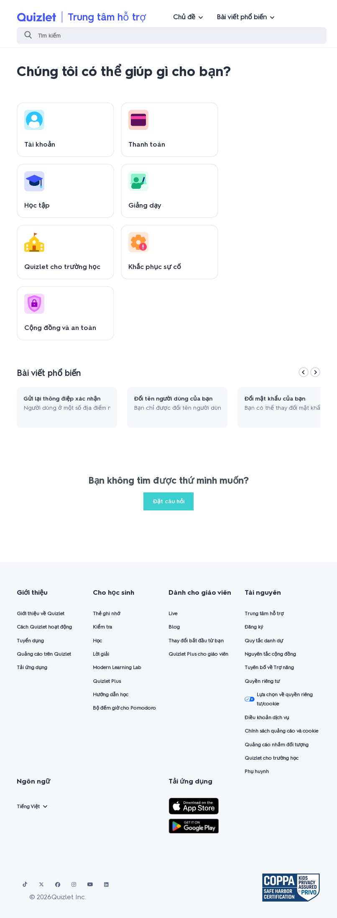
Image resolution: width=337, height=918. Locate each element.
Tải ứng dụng (32, 667)
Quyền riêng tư (262, 681)
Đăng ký (254, 627)
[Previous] (304, 372)
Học (97, 641)
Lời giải (101, 654)
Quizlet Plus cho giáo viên (198, 654)
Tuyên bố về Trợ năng (269, 667)
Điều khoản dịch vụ (267, 717)
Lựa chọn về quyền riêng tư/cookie (279, 699)
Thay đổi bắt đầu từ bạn (196, 641)
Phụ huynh (257, 771)
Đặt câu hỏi (168, 501)
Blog (174, 627)
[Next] (315, 372)
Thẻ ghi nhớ (106, 613)
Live (172, 613)
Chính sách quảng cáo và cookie (281, 731)
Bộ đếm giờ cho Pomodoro (124, 708)
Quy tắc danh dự (264, 641)
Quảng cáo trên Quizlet (44, 654)
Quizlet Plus (107, 681)
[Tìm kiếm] (172, 35)
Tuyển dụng (30, 641)
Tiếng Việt (28, 806)
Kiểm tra (102, 627)
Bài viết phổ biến (242, 17)
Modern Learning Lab (117, 667)
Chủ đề (184, 17)
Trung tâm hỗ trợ (107, 17)
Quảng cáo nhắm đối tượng (277, 745)
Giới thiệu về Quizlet (40, 613)
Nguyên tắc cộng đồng (270, 654)
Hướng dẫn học (110, 694)
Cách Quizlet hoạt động (44, 627)
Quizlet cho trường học (272, 758)
